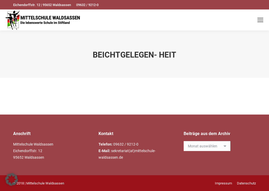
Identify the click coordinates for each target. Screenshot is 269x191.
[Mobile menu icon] (260, 20)
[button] (11, 179)
